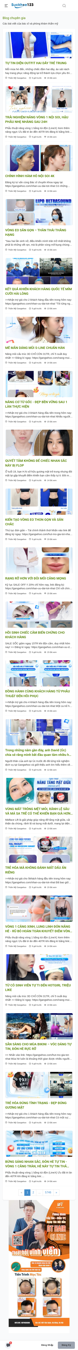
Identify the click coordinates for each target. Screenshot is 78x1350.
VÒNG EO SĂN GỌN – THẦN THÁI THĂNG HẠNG (35, 232)
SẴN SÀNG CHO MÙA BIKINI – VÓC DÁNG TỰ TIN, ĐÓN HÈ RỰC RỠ (38, 1046)
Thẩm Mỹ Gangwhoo (15, 78)
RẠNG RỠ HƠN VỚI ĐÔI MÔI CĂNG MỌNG (35, 578)
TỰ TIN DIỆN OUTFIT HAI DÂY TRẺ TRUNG (36, 63)
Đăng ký (66, 1345)
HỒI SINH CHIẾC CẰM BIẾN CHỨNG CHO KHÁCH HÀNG (35, 635)
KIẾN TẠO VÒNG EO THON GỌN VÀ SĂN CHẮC (34, 522)
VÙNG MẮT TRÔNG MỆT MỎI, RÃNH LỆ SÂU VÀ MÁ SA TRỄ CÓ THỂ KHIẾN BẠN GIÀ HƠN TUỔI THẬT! (37, 811)
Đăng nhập (47, 1345)
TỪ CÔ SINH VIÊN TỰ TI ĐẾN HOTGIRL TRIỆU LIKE (38, 987)
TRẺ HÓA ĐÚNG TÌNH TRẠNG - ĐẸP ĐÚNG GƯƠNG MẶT (36, 1105)
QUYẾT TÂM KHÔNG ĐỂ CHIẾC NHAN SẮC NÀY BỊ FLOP (36, 463)
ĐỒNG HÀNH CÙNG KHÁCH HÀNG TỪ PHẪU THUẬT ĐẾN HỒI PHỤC (37, 693)
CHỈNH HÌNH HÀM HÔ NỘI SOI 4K (29, 176)
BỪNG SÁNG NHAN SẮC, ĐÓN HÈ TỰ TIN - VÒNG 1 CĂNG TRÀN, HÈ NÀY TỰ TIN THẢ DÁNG (36, 1164)
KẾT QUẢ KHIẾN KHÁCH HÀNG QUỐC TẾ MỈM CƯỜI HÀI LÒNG (38, 291)
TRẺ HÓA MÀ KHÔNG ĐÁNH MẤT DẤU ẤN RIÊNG (35, 870)
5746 (48, 1192)
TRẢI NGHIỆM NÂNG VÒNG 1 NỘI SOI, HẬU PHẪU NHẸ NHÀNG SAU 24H (36, 119)
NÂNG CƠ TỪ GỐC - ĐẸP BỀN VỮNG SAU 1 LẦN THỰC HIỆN (36, 404)
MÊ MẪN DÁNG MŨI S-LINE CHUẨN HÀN (35, 348)
